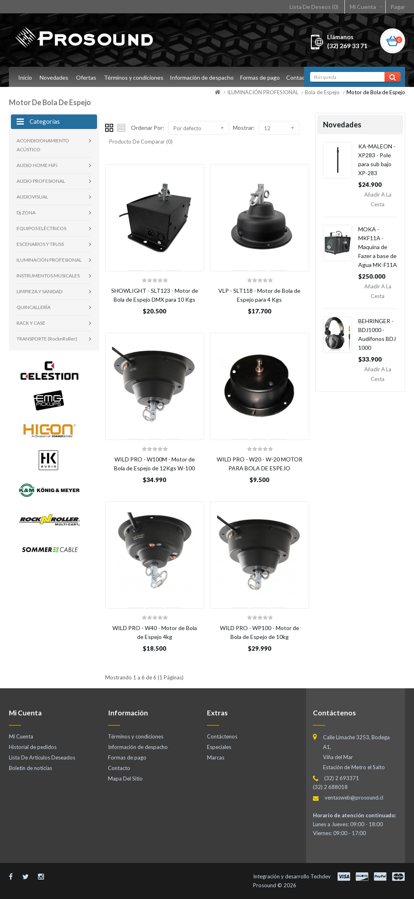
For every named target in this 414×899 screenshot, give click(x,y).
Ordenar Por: (147, 127)
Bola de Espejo (322, 92)
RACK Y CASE (31, 323)
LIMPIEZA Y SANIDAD (39, 291)
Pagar (398, 6)
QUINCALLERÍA (34, 307)
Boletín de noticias (30, 768)
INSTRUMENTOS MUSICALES (48, 276)
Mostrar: (244, 127)
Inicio (25, 77)
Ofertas (86, 77)
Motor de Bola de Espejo (375, 92)
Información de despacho (203, 77)
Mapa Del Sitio (125, 778)
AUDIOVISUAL (32, 197)
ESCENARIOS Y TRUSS (40, 244)
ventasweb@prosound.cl (354, 797)
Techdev (320, 876)
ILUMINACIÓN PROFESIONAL (262, 92)
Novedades (54, 77)
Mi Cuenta (363, 6)
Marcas (215, 757)
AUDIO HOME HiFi (37, 165)
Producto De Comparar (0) (141, 141)
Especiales (219, 747)
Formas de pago (262, 77)
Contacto (302, 77)
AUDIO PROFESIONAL (41, 181)
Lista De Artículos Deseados (42, 757)
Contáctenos (222, 736)
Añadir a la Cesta (377, 199)
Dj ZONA (26, 212)
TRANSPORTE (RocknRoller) (47, 339)
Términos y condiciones (133, 77)
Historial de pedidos (33, 747)
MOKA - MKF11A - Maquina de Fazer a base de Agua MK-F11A (377, 247)
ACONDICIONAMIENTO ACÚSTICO (43, 144)
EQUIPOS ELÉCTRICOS (41, 228)
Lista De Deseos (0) (313, 6)
